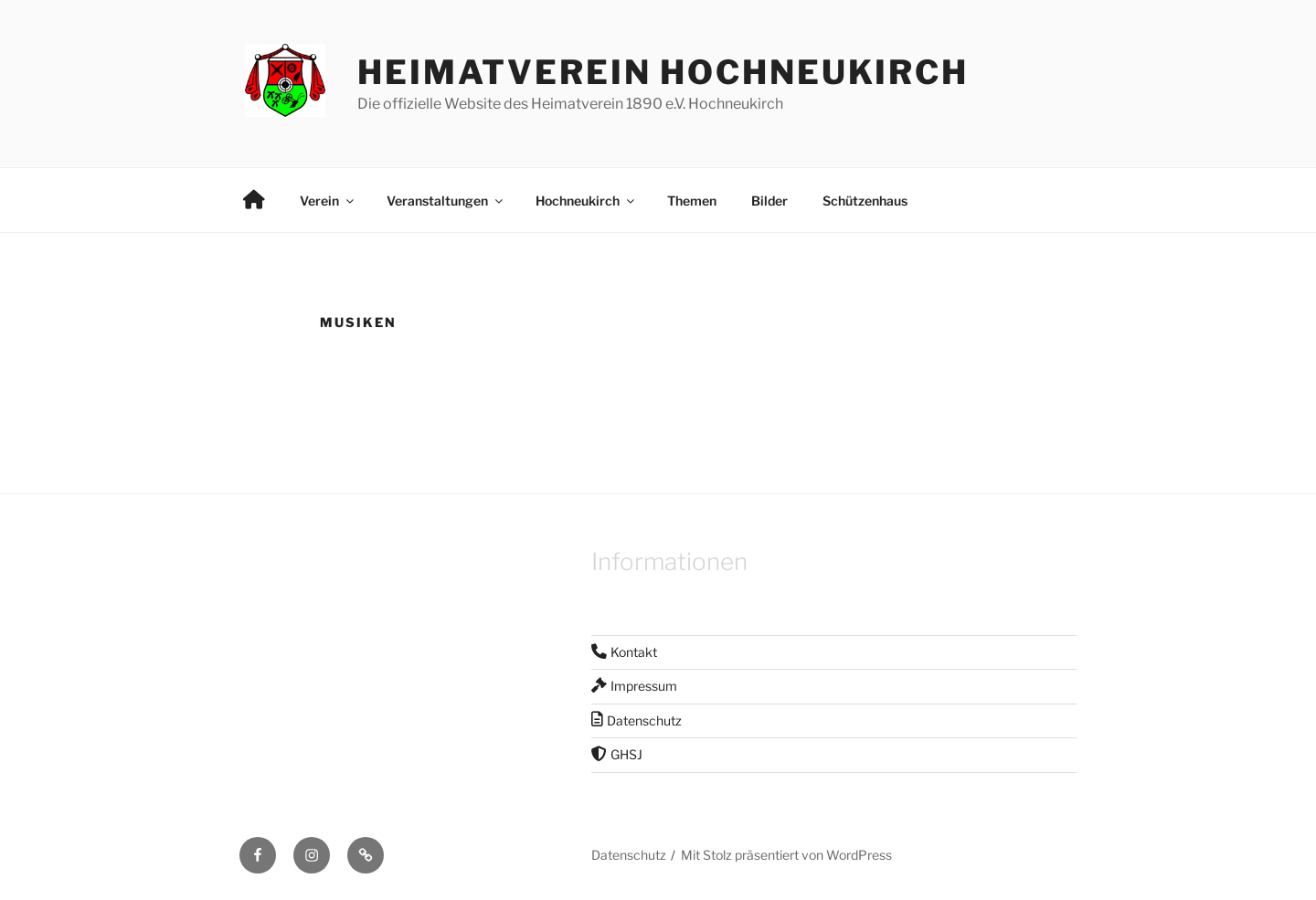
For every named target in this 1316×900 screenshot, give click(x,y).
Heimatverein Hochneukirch (663, 72)
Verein (328, 200)
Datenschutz (628, 855)
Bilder (769, 200)
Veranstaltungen (446, 200)
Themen (691, 200)
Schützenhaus (864, 200)
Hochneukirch (586, 200)
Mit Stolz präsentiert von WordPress (786, 855)
